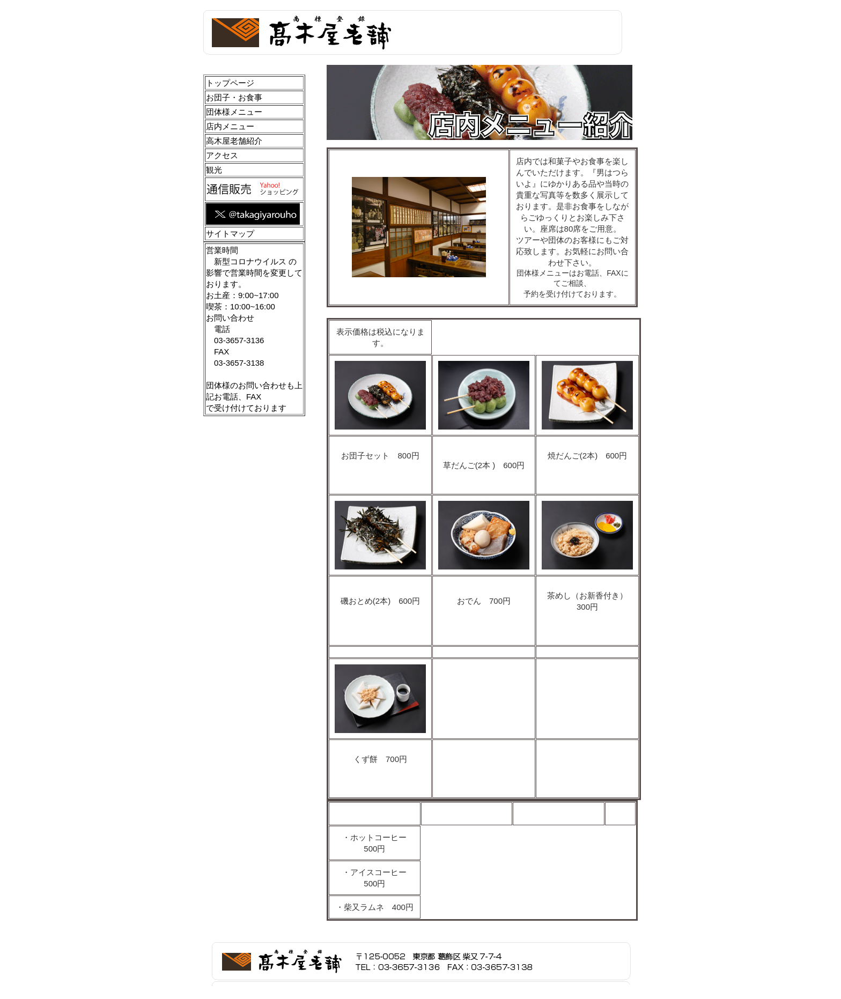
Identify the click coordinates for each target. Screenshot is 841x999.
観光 (214, 169)
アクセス (222, 155)
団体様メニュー (234, 111)
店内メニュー (230, 126)
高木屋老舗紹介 (234, 140)
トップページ (230, 82)
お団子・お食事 (234, 97)
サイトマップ (230, 233)
